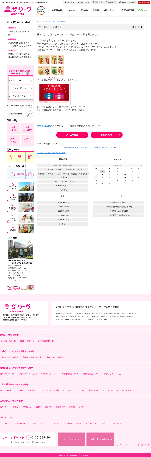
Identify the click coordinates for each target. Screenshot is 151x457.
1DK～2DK (20, 157)
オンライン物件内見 (17, 96)
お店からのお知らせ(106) (119, 202)
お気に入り (83, 2)
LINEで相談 (106, 135)
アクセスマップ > (14, 280)
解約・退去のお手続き (100, 439)
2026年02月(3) (63, 220)
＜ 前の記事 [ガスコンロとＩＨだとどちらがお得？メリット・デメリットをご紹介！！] (76, 147)
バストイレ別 (11, 174)
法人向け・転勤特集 (8, 341)
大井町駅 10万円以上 (112, 374)
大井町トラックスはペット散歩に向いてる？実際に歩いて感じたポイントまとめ (63, 175)
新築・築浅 (93, 390)
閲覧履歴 (97, 2)
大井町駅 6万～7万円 (28, 374)
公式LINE (142, 10)
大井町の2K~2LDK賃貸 (32, 357)
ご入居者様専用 (127, 10)
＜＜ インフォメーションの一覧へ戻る (51, 21)
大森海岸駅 (60, 407)
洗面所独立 (19, 390)
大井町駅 (3, 407)
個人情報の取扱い (144, 445)
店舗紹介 (85, 10)
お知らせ (72, 10)
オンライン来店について (19, 88)
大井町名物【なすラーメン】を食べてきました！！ (63, 170)
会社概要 (68, 423)
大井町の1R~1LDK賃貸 (9, 357)
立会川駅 (48, 407)
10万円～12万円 (13, 140)
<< (99, 165)
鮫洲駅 (38, 407)
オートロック (68, 390)
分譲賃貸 (20, 174)
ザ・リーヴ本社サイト (125, 445)
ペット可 (81, 390)
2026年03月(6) (63, 215)
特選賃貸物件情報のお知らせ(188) (119, 207)
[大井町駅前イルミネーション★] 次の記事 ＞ (106, 147)
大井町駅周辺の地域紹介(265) (119, 215)
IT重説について (15, 80)
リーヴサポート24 (71, 439)
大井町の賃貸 (43, 126)
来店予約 (103, 423)
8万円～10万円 (27, 129)
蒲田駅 (81, 407)
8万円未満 (13, 129)
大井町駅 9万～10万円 (91, 374)
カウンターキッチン (110, 390)
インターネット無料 (51, 390)
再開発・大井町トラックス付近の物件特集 (37, 341)
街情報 (96, 10)
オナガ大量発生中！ (63, 186)
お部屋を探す (58, 10)
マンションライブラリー (39, 423)
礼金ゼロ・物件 (30, 174)
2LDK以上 (30, 157)
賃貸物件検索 (20, 423)
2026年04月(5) (63, 211)
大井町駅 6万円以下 (8, 374)
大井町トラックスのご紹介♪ (63, 181)
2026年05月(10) (63, 207)
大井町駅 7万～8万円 (49, 374)
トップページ (5, 423)
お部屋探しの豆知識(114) (119, 211)
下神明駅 (14, 407)
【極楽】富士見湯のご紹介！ (63, 165)
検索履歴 (110, 2)
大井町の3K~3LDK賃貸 (54, 357)
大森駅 (72, 407)
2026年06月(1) (63, 202)
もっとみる (63, 190)
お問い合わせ (109, 10)
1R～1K (11, 157)
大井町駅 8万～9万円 (70, 374)
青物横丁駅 (27, 407)
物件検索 (69, 2)
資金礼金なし (33, 390)
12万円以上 (27, 140)
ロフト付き (126, 390)
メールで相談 (72, 135)
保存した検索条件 (127, 2)
